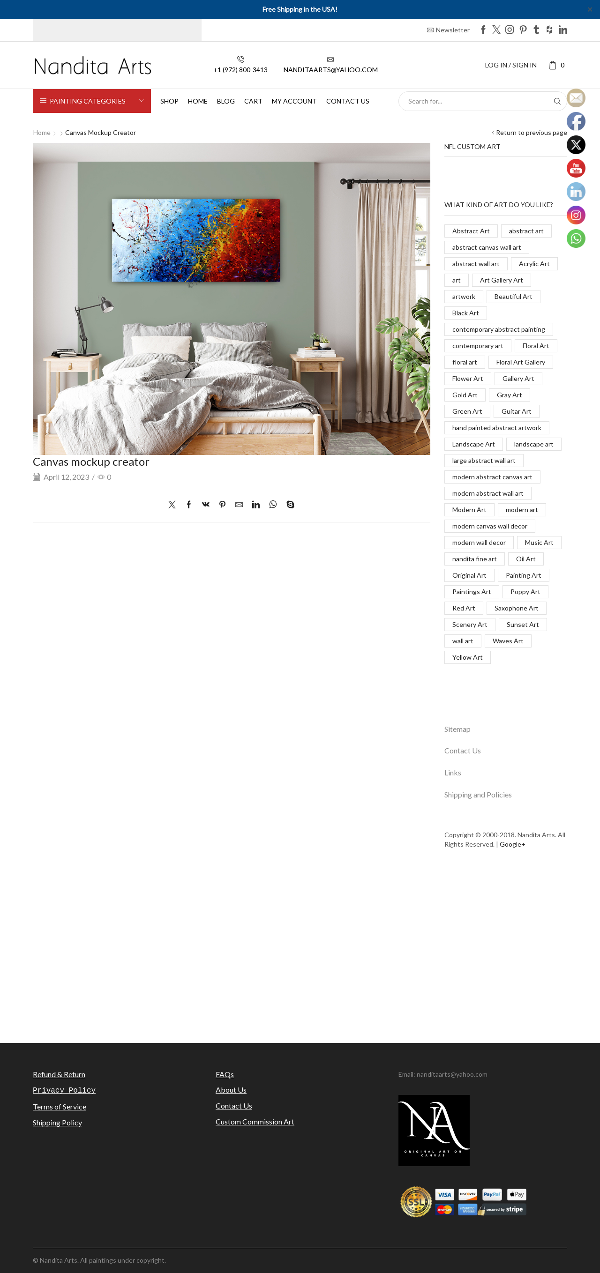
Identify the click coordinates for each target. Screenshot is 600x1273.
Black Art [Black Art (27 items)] (465, 313)
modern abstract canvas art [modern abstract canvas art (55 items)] (492, 477)
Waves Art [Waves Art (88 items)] (508, 641)
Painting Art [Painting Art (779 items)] (523, 575)
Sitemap (457, 728)
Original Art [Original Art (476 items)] (469, 575)
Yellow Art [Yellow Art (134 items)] (467, 657)
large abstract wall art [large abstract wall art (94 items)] (484, 460)
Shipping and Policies (478, 794)
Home (198, 101)
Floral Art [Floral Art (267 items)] (536, 346)
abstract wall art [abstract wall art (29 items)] (476, 264)
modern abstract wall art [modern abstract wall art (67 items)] (488, 493)
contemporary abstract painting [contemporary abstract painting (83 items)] (498, 329)
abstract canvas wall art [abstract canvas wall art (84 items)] (486, 247)
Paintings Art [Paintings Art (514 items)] (471, 592)
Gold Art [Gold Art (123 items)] (465, 395)
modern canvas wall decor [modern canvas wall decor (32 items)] (489, 526)
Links (452, 772)
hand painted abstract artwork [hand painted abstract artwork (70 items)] (496, 428)
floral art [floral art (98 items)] (464, 362)
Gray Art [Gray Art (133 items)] (509, 395)
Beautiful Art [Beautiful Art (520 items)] (513, 296)
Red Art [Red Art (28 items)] (463, 608)
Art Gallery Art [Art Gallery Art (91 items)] (501, 280)
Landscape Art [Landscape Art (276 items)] (473, 444)
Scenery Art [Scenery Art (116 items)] (470, 624)
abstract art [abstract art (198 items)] (526, 231)
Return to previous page (531, 132)
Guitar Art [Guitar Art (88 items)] (517, 411)
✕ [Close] (590, 9)
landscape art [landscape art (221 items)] (534, 444)
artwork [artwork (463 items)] (463, 296)
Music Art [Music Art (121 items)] (539, 542)
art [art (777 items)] (456, 280)
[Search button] (557, 101)
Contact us (347, 101)
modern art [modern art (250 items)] (522, 510)
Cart (253, 101)
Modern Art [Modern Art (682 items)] (469, 510)
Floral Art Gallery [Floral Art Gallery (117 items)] (520, 362)
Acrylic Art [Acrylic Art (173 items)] (534, 264)
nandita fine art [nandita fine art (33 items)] (474, 559)
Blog (226, 101)
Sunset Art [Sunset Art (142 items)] (523, 624)
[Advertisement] (300, 951)
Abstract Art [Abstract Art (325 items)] (471, 231)
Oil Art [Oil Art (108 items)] (526, 559)
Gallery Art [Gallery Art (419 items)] (518, 378)
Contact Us (462, 750)
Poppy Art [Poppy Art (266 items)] (525, 592)
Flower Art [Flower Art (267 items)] (467, 378)
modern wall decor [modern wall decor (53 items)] (479, 542)
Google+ (512, 844)
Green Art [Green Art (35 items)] (467, 411)
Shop (169, 101)
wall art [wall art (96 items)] (462, 641)
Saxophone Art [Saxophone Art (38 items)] (517, 608)
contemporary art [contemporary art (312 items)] (477, 346)
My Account (294, 101)
